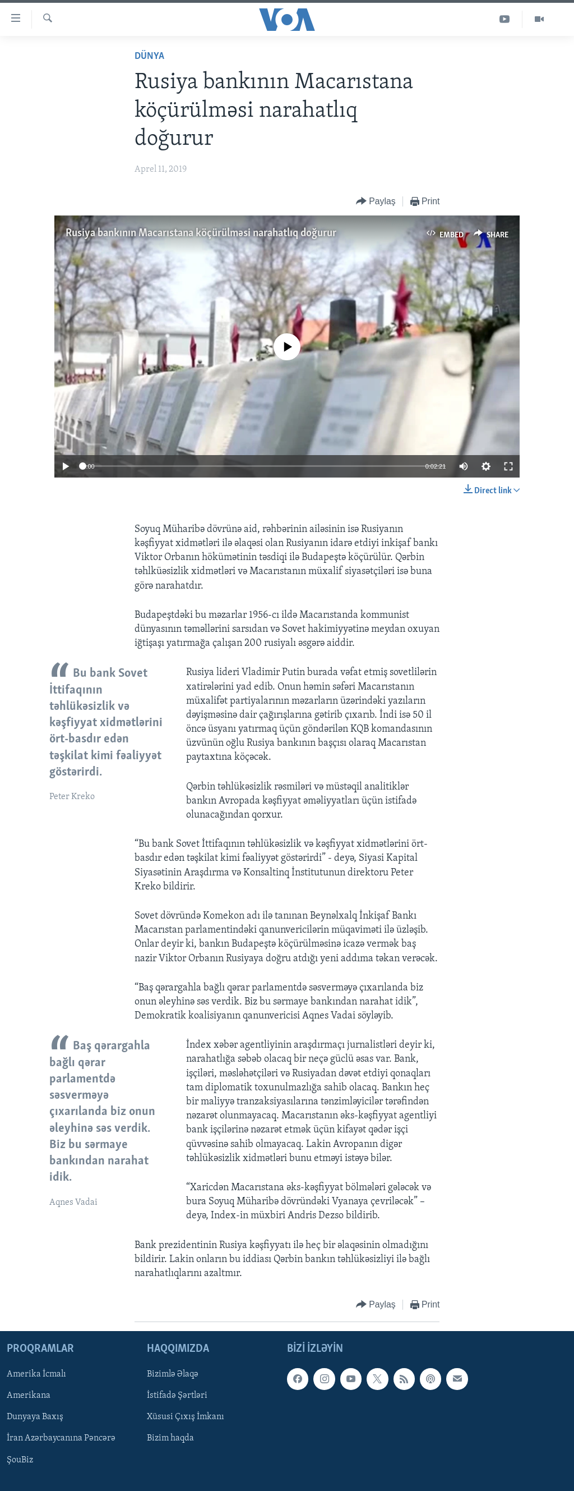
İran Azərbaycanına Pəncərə (61, 1438)
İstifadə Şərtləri (177, 1396)
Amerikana (28, 1396)
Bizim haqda (170, 1438)
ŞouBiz (20, 1460)
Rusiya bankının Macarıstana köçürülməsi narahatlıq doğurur (201, 233)
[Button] (376, 201)
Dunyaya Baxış (35, 1417)
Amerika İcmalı (36, 1374)
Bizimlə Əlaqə (172, 1374)
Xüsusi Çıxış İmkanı (185, 1417)
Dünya (149, 56)
